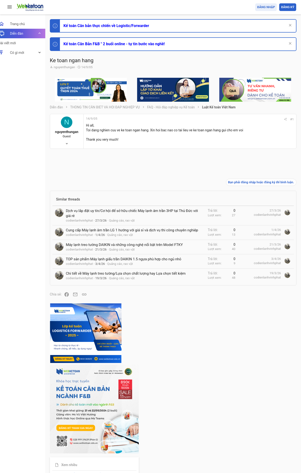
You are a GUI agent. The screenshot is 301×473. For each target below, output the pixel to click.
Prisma (61, 442)
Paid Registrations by (94, 458)
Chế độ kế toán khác (263, 343)
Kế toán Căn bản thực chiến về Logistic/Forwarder (111, 25)
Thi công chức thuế (262, 370)
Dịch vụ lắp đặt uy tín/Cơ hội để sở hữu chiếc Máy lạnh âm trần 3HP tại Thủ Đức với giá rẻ (103, 218)
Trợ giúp (260, 442)
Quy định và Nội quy (216, 442)
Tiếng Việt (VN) (84, 442)
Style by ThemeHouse (72, 462)
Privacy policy (241, 442)
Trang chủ (275, 442)
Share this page (266, 422)
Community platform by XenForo (97, 454)
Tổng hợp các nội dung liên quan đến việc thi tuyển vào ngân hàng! (269, 325)
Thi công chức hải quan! (267, 272)
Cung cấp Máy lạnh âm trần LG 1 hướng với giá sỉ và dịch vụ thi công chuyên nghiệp (102, 247)
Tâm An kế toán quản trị (259, 395)
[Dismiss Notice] (289, 25)
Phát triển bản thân (262, 264)
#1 (227, 119)
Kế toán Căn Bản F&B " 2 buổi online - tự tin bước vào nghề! (119, 44)
